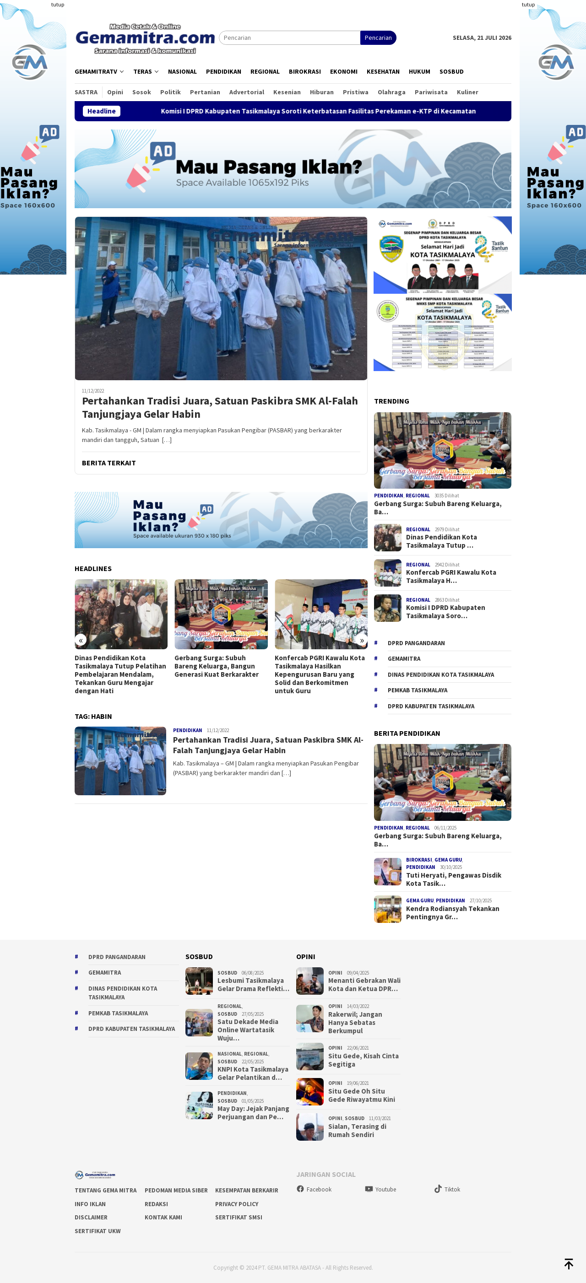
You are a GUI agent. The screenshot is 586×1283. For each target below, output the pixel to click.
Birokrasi (419, 860)
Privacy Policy (236, 1204)
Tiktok (447, 1189)
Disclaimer (91, 1217)
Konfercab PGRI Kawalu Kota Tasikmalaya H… (451, 576)
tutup (57, 4)
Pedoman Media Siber (176, 1190)
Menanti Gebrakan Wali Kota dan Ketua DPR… (364, 984)
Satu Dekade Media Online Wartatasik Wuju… (247, 1030)
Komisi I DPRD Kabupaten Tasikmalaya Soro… (445, 612)
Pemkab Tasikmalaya (417, 690)
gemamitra (404, 659)
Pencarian (378, 37)
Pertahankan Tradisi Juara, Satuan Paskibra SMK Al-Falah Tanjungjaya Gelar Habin (220, 407)
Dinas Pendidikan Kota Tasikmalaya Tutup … (441, 541)
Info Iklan (90, 1204)
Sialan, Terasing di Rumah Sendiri (357, 1130)
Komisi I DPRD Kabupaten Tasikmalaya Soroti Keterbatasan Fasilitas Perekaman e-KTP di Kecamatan (336, 111)
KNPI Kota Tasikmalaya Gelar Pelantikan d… (252, 1073)
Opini (335, 973)
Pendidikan (187, 730)
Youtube (380, 1189)
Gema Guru (448, 860)
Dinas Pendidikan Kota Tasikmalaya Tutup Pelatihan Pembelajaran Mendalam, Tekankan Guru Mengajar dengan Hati (120, 674)
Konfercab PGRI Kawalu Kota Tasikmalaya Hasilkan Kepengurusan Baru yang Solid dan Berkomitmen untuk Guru (320, 674)
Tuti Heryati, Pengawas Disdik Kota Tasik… (453, 879)
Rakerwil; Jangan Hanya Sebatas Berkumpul (355, 1022)
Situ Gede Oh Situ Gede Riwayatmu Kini (361, 1095)
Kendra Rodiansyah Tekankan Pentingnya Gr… (452, 913)
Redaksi (156, 1204)
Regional (418, 495)
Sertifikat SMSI (238, 1217)
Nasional (229, 1054)
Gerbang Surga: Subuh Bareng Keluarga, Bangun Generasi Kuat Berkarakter (216, 666)
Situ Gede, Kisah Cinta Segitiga (363, 1060)
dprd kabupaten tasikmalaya (431, 706)
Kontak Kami (163, 1217)
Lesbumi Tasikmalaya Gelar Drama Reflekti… (253, 984)
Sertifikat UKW (98, 1231)
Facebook (313, 1189)
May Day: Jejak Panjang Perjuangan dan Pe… (253, 1113)
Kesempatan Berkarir (246, 1190)
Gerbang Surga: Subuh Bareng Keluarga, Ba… (438, 508)
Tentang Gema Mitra (105, 1190)
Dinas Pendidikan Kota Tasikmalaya (441, 675)
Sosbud (227, 973)
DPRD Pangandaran (416, 643)
